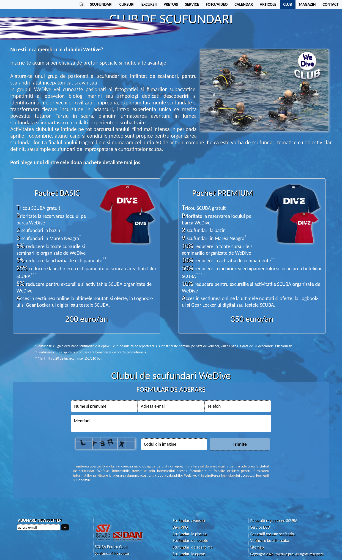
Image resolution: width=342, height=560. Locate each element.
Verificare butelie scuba (269, 540)
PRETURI (171, 4)
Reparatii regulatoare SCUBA (273, 520)
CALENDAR (244, 4)
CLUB (287, 4)
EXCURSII (149, 4)
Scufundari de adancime (192, 547)
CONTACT (331, 4)
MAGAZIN (307, 4)
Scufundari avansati (188, 520)
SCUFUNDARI (101, 4)
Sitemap (257, 547)
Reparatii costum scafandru (272, 533)
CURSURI (126, 4)
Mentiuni (171, 423)
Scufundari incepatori (112, 553)
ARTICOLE (268, 4)
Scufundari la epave (188, 553)
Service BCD (260, 527)
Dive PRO (180, 527)
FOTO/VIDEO (217, 4)
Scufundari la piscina (189, 533)
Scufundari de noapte (190, 540)
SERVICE (192, 4)
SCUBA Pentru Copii (111, 546)
